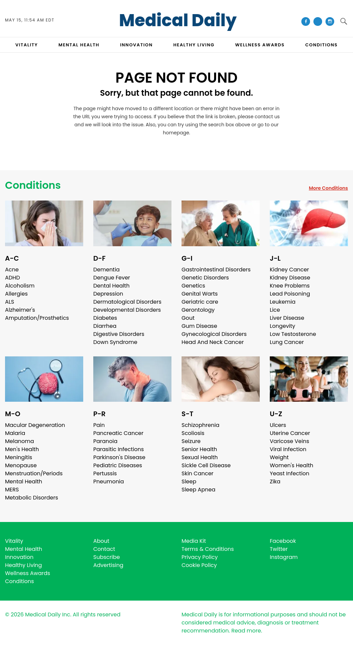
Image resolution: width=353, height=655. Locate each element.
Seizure (191, 441)
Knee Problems (290, 286)
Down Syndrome (115, 342)
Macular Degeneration (35, 425)
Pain (99, 425)
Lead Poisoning (290, 294)
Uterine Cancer (290, 433)
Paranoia (105, 441)
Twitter (279, 549)
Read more (246, 631)
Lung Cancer (287, 342)
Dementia (106, 269)
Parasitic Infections (118, 449)
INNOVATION (136, 45)
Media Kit (194, 541)
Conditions (33, 185)
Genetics (193, 286)
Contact (104, 549)
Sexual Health (200, 457)
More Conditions (328, 188)
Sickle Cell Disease (206, 465)
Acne (12, 269)
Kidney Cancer (289, 269)
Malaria (15, 433)
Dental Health (111, 286)
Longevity (282, 326)
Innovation (19, 557)
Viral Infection (288, 449)
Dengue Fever (111, 277)
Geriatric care (200, 302)
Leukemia (282, 302)
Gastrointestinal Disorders (216, 269)
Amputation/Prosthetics (37, 318)
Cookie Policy (199, 565)
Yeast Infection (289, 473)
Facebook (283, 541)
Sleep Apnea (198, 489)
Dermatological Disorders (127, 302)
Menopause (21, 465)
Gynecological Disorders (214, 334)
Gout (188, 318)
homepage (176, 132)
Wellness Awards (260, 45)
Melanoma (19, 441)
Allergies (16, 294)
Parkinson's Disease (119, 457)
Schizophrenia (200, 425)
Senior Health (199, 449)
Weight (279, 457)
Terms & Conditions (208, 549)
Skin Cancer (197, 473)
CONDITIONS (321, 45)
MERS (12, 489)
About (101, 541)
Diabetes (105, 318)
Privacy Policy (200, 557)
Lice (275, 310)
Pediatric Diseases (117, 465)
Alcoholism (20, 286)
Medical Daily (178, 20)
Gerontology (198, 310)
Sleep (189, 481)
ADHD (12, 277)
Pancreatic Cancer (118, 433)
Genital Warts (200, 294)
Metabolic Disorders (31, 497)
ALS (9, 302)
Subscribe (106, 557)
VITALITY (26, 45)
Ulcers (278, 425)
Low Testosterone (293, 334)
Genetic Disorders (205, 277)
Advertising (108, 565)
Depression (108, 294)
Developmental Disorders (127, 310)
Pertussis (105, 473)
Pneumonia (108, 481)
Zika (275, 481)
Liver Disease (287, 318)
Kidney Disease (290, 277)
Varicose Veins (289, 441)
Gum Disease (199, 326)
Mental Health (23, 481)
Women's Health (291, 465)
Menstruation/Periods (34, 473)
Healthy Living (23, 565)
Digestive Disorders (118, 334)
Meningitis (18, 457)
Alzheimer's (20, 310)
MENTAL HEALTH (78, 45)
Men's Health (22, 449)
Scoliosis (193, 433)
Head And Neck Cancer (213, 342)
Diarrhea (104, 326)
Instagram (284, 557)
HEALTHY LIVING (194, 45)
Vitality (14, 541)
